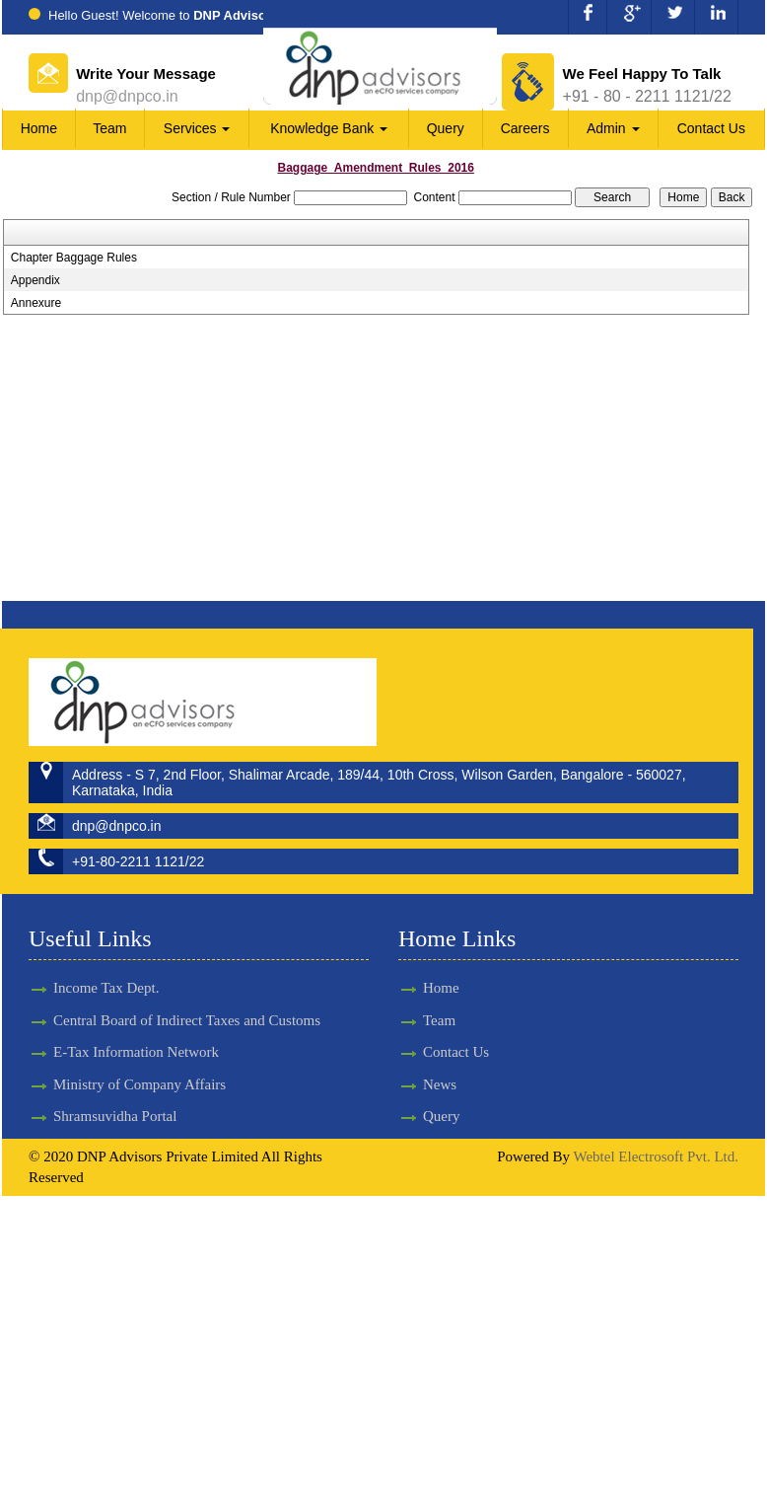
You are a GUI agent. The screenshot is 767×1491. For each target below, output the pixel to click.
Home (39, 128)
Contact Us (711, 128)
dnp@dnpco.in (126, 96)
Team (109, 128)
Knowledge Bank (328, 128)
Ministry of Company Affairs (139, 1067)
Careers (525, 128)
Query (445, 128)
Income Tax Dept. (106, 970)
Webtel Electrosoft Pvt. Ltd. (655, 1156)
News (422, 1084)
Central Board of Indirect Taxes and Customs (186, 1002)
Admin (613, 128)
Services (197, 128)
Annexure (36, 303)
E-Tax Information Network (136, 1034)
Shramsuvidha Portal (114, 1098)
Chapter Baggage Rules (74, 257)
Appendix (35, 280)
